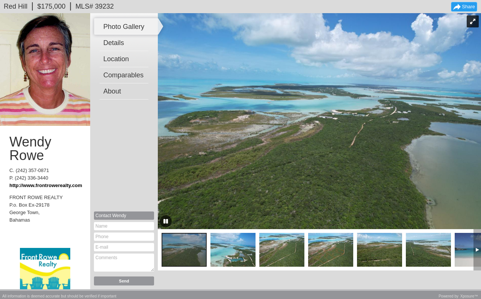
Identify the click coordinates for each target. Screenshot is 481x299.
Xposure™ (469, 296)
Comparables (123, 75)
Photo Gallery (123, 26)
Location (116, 59)
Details (113, 43)
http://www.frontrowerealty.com (45, 185)
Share (468, 6)
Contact (110, 215)
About (112, 91)
